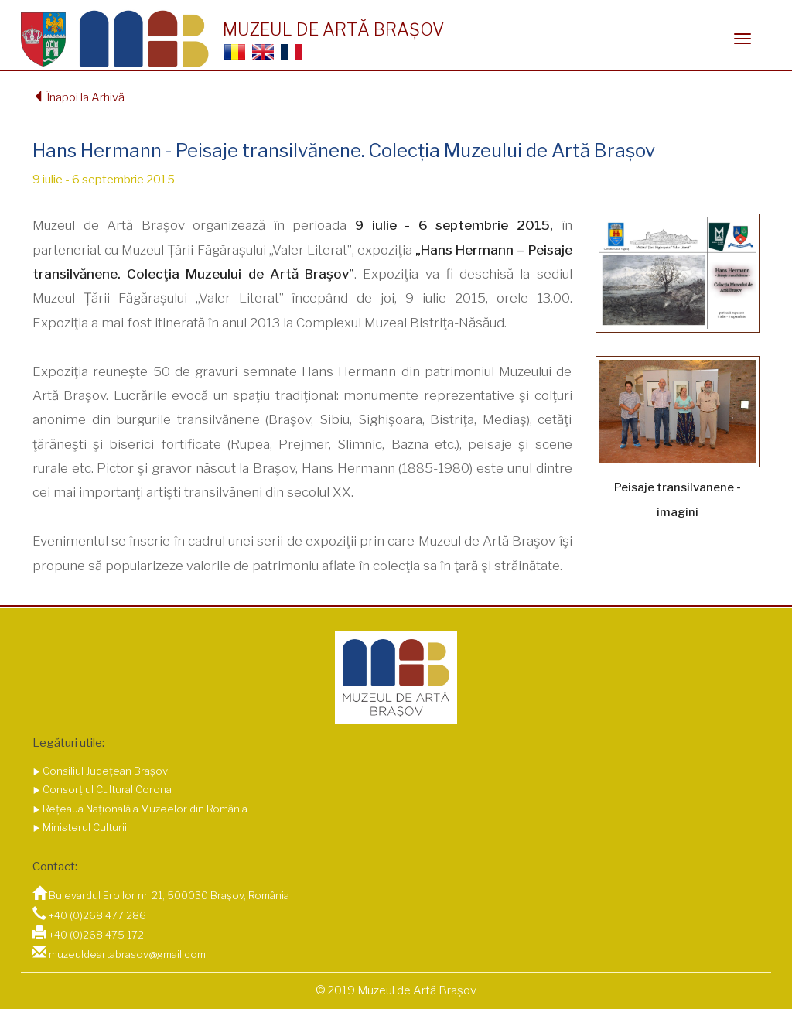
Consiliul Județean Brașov (104, 770)
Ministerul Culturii (83, 827)
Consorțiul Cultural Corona (106, 789)
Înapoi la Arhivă (78, 97)
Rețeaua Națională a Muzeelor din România (144, 808)
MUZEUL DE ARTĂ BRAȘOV (333, 29)
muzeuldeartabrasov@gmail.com (127, 954)
